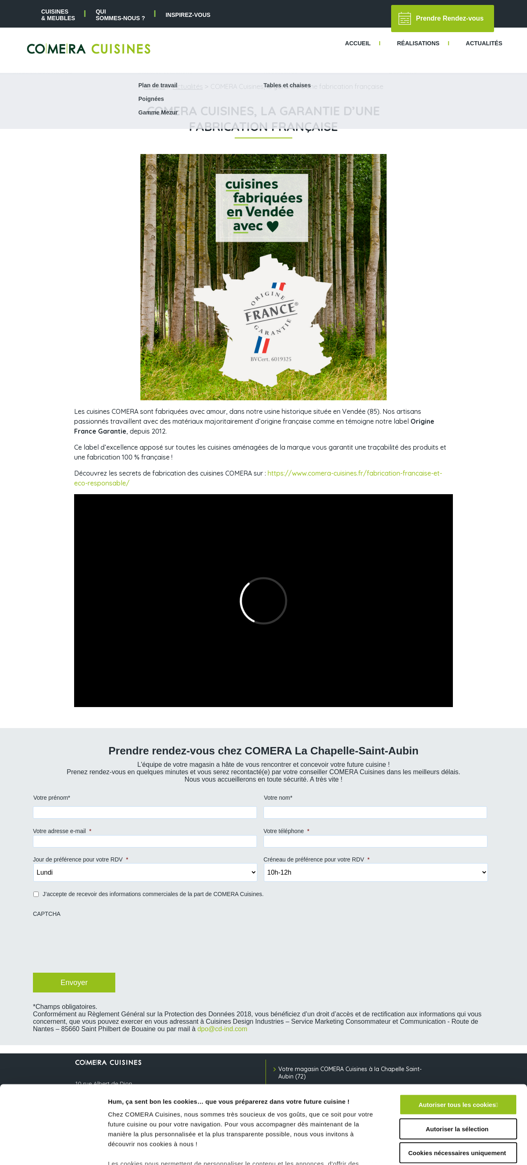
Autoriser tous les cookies (457, 1037)
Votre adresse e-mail (62, 831)
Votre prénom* (51, 797)
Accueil (154, 86)
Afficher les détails (453, 1148)
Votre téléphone (287, 831)
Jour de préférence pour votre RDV (80, 859)
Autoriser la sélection (457, 1061)
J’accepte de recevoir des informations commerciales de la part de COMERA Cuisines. (153, 894)
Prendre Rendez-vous (441, 18)
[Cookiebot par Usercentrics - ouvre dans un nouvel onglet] (53, 1149)
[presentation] (94, 948)
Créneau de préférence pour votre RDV (317, 859)
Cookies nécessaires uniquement (457, 1086)
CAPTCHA (47, 914)
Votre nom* (278, 797)
